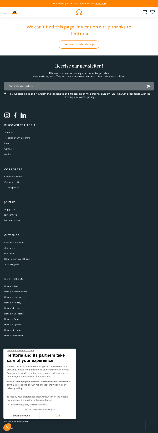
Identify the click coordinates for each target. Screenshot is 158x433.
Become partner (12, 220)
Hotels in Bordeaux (14, 313)
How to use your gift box (17, 259)
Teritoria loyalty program (17, 137)
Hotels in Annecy (12, 302)
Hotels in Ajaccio (12, 324)
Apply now (9, 209)
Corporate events (13, 176)
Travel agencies (12, 187)
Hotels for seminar (13, 335)
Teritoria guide (11, 264)
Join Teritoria (10, 214)
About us (9, 132)
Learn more (100, 3)
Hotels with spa (12, 308)
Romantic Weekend (14, 242)
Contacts (9, 148)
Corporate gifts (12, 182)
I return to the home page (79, 44)
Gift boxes (9, 248)
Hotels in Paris (11, 286)
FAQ (6, 143)
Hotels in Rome (12, 319)
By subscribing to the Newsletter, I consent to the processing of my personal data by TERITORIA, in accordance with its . (80, 95)
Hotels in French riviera (15, 291)
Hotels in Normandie (14, 297)
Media (7, 154)
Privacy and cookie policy (80, 97)
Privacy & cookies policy (16, 421)
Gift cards (9, 253)
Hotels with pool (12, 330)
